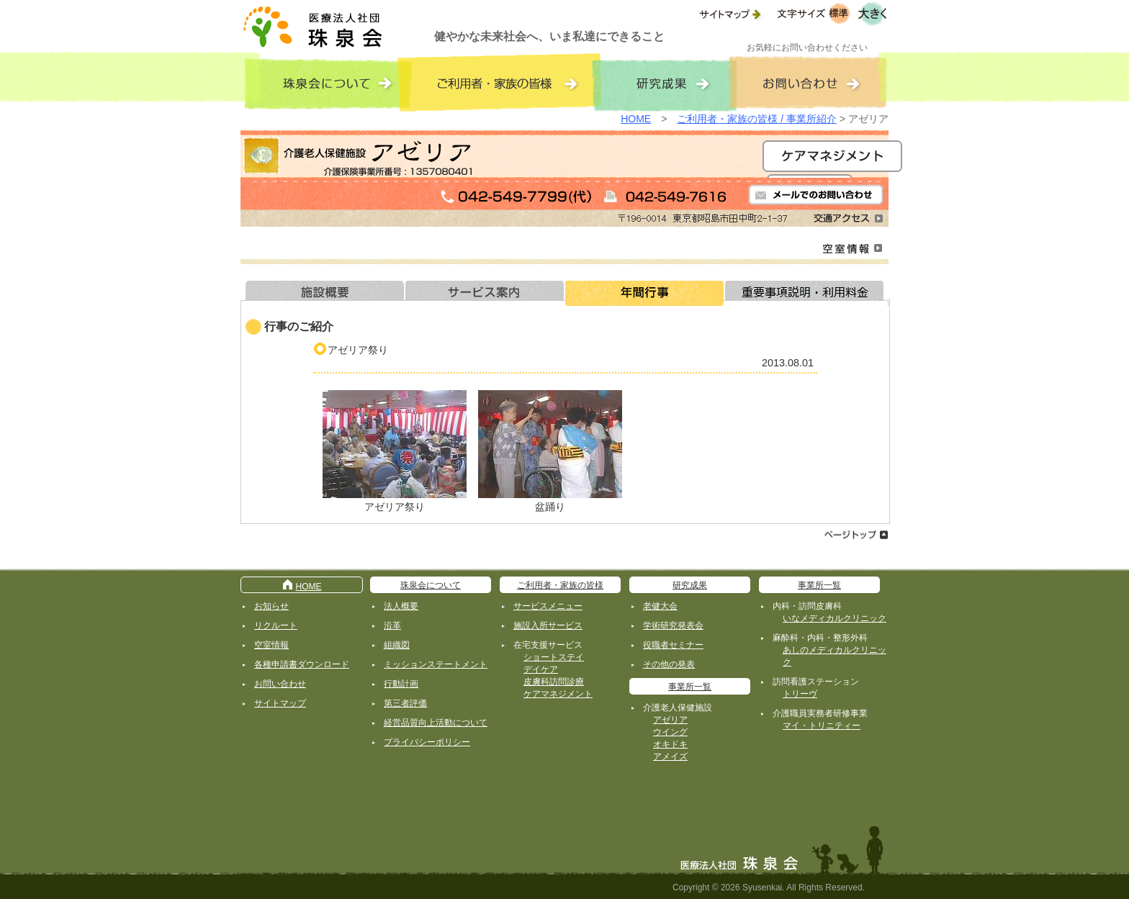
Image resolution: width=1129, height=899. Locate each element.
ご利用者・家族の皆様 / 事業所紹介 (757, 119)
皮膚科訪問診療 (553, 682)
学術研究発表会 (673, 625)
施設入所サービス (548, 625)
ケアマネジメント (558, 694)
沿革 (392, 625)
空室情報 (271, 645)
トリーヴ (800, 694)
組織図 (397, 645)
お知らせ (271, 606)
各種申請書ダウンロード (301, 664)
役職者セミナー (673, 645)
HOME (636, 119)
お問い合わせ (280, 684)
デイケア (540, 669)
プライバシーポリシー (427, 742)
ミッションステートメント (435, 664)
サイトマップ (280, 703)
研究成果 (690, 585)
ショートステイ (553, 657)
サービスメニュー (548, 606)
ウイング (670, 732)
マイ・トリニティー (821, 725)
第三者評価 (405, 703)
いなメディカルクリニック (834, 618)
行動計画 (401, 684)
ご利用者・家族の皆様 (560, 585)
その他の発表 (669, 664)
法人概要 (401, 606)
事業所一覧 (689, 687)
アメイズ (670, 756)
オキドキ (670, 744)
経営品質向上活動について (435, 723)
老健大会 (660, 606)
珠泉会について (430, 585)
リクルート (275, 625)
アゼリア (670, 720)
